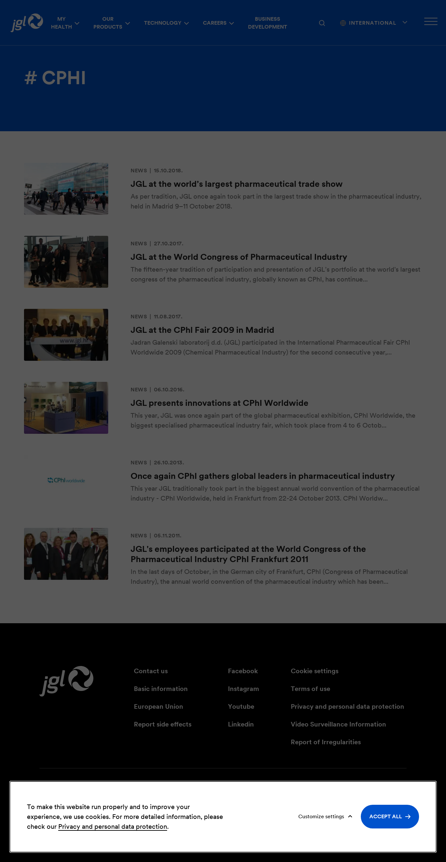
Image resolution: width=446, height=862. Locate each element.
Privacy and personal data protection (112, 826)
